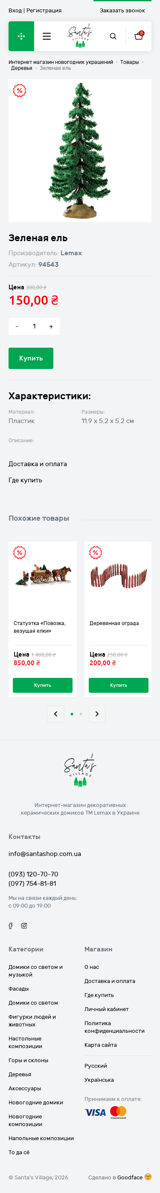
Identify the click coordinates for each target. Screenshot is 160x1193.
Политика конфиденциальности (114, 1027)
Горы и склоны (28, 1060)
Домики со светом (33, 1003)
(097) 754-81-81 (32, 884)
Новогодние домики (36, 1102)
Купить (31, 358)
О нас (91, 967)
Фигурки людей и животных (32, 1021)
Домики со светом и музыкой (36, 971)
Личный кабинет (106, 1009)
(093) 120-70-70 (33, 874)
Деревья (20, 1074)
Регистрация (43, 10)
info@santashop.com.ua (45, 854)
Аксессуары (25, 1088)
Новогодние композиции (25, 1120)
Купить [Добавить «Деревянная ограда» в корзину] (118, 685)
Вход (15, 10)
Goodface (130, 1177)
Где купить (25, 480)
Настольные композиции (25, 1042)
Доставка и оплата (38, 464)
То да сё (19, 1152)
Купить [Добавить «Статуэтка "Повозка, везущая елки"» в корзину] (42, 685)
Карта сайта (100, 1045)
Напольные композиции (41, 1138)
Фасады (19, 989)
